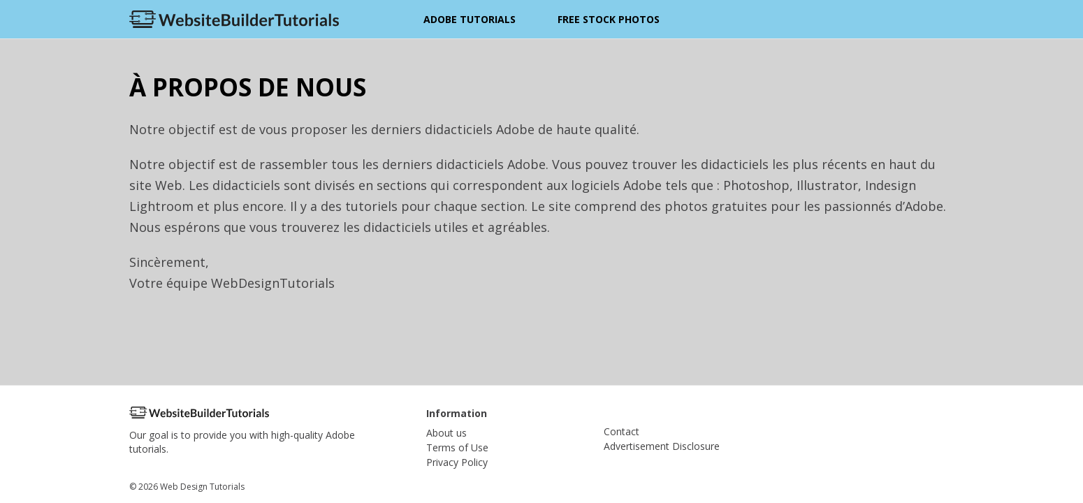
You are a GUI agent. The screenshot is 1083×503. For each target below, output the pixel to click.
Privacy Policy (457, 462)
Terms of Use (457, 447)
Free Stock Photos (609, 19)
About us (446, 432)
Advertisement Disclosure (662, 446)
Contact (621, 431)
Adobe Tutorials (469, 19)
